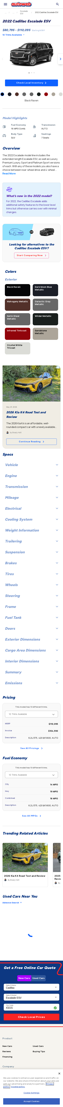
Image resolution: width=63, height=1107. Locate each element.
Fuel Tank (31, 617)
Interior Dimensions (31, 661)
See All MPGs (31, 816)
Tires (31, 574)
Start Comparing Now (31, 255)
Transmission (31, 486)
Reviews (6, 1051)
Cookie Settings (32, 1092)
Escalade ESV (24, 12)
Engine (31, 475)
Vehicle (31, 465)
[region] (31, 1088)
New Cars (24, 978)
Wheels (31, 585)
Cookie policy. (18, 1086)
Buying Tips (39, 1051)
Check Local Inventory (31, 83)
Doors (31, 628)
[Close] (59, 1073)
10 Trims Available (13, 34)
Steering (31, 596)
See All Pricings (31, 748)
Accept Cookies (31, 1101)
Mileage (31, 497)
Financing (7, 1056)
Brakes (31, 563)
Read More (9, 173)
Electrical (31, 508)
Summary (31, 672)
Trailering (31, 541)
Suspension (31, 552)
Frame (31, 606)
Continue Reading (31, 441)
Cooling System (31, 519)
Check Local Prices (31, 1017)
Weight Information (31, 530)
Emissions (31, 683)
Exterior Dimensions (31, 639)
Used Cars (38, 978)
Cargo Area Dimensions (31, 650)
